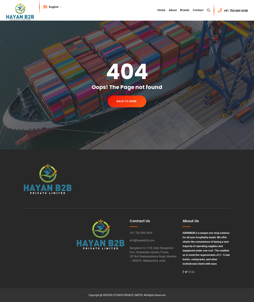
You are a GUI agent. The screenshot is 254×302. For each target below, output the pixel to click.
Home (161, 10)
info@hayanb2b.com (142, 240)
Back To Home (127, 101)
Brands (184, 10)
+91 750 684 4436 (141, 233)
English (55, 7)
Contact (198, 10)
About (173, 10)
